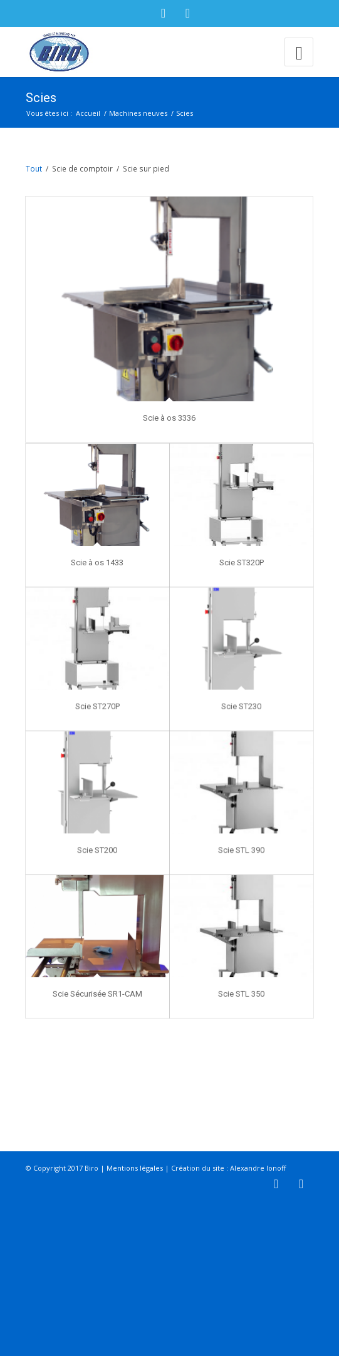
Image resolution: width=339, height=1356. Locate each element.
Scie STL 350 (241, 1038)
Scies (41, 97)
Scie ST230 (241, 733)
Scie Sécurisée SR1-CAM (97, 1038)
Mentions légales (135, 1321)
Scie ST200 (97, 885)
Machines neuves (138, 113)
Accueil (88, 113)
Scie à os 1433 (97, 580)
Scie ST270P (97, 733)
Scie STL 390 (241, 885)
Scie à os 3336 (169, 418)
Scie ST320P (241, 580)
